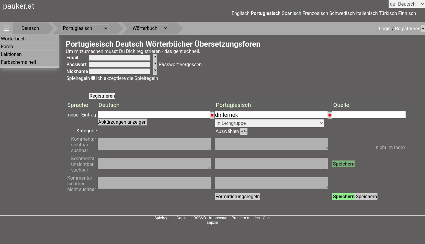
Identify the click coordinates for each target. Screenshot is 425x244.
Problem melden (246, 218)
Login (385, 28)
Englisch (241, 13)
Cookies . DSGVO (191, 218)
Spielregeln (78, 78)
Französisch (315, 13)
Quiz (266, 218)
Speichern (344, 164)
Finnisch (407, 13)
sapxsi (212, 222)
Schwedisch (342, 13)
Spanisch (291, 13)
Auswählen (231, 131)
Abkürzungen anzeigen (122, 122)
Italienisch (367, 13)
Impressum (218, 218)
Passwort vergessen (180, 64)
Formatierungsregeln (237, 196)
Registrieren (408, 28)
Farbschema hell (18, 62)
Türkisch (388, 13)
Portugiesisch (266, 13)
